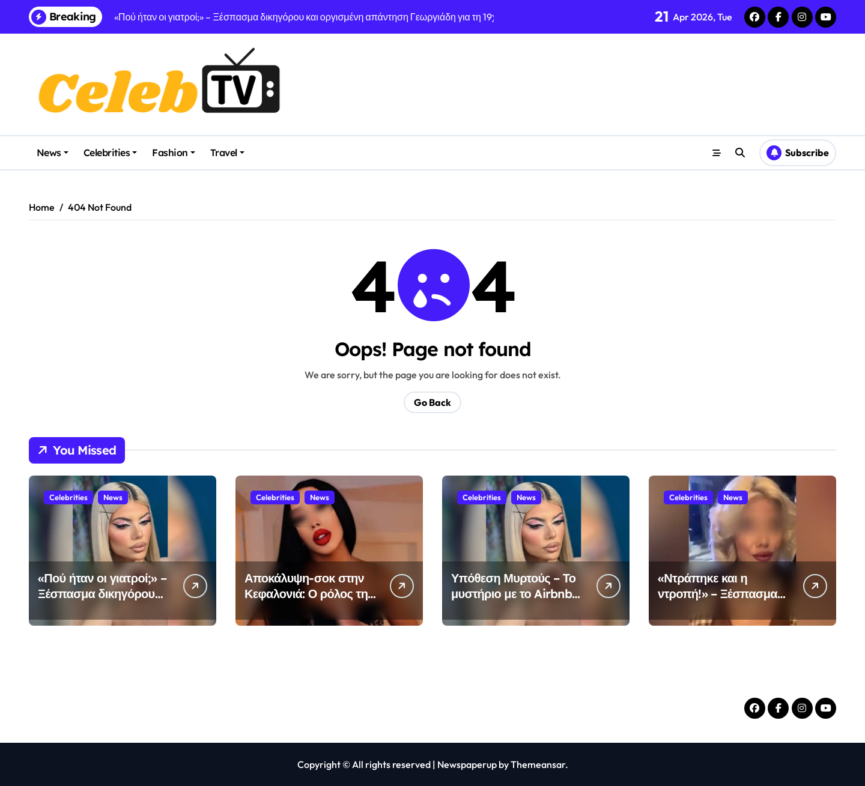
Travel (227, 153)
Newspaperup (467, 764)
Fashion (173, 153)
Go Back (432, 402)
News (52, 153)
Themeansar (538, 764)
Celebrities (110, 153)
